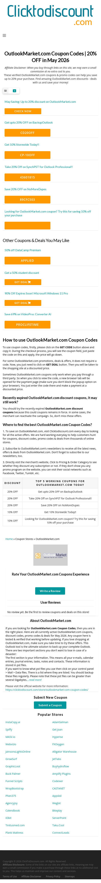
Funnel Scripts (13, 781)
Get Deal (22, 282)
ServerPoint (59, 818)
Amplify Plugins (61, 773)
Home (9, 539)
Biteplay (57, 810)
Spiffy (8, 729)
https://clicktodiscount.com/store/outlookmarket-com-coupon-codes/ (46, 689)
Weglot (56, 803)
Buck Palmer (13, 773)
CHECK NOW (23, 111)
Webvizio (10, 744)
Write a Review (50, 591)
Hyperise (57, 737)
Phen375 (10, 796)
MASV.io (10, 737)
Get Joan (57, 729)
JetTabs (56, 759)
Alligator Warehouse (64, 751)
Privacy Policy (53, 876)
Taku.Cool (58, 825)
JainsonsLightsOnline (17, 751)
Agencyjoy (11, 803)
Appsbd (57, 796)
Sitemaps (70, 876)
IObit (8, 818)
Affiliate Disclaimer (31, 876)
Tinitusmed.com (15, 825)
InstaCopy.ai (12, 722)
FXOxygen (58, 744)
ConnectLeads (60, 832)
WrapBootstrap (14, 788)
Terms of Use (10, 876)
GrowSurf (11, 759)
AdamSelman (60, 722)
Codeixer (57, 781)
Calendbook (12, 810)
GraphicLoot (12, 766)
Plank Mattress (14, 832)
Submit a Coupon (50, 705)
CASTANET (58, 788)
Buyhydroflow (60, 766)
